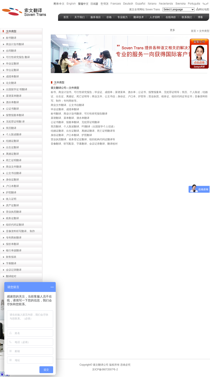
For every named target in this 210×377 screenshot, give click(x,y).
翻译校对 (11, 276)
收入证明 (11, 198)
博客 (200, 17)
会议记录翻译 (13, 269)
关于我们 (79, 17)
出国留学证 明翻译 (16, 89)
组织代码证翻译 (15, 224)
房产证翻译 (12, 205)
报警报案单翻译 (15, 115)
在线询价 (171, 17)
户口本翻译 (12, 186)
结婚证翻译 (12, 140)
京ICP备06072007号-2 (105, 369)
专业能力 (122, 17)
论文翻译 (11, 82)
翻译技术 (139, 17)
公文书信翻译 (13, 173)
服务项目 (95, 17)
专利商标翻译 (13, 237)
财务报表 (11, 256)
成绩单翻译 (12, 76)
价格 (109, 17)
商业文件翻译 (13, 166)
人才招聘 (155, 17)
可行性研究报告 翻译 (18, 57)
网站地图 (202, 9)
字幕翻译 (11, 263)
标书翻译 (11, 37)
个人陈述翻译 (13, 134)
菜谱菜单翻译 (13, 95)
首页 (66, 17)
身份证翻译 (12, 179)
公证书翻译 (12, 108)
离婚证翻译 (12, 153)
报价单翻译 (12, 244)
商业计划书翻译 (15, 44)
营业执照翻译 (13, 211)
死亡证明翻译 (13, 160)
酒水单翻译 (12, 102)
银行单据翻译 (13, 250)
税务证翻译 (12, 218)
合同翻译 (11, 50)
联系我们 (187, 17)
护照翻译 (11, 192)
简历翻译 (11, 128)
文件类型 (11, 31)
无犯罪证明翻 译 (15, 121)
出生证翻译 (12, 147)
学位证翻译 (12, 70)
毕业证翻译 (12, 63)
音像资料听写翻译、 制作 (20, 231)
